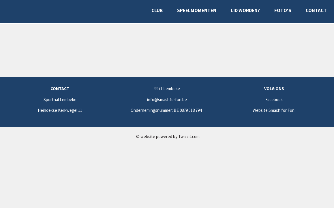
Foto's (282, 10)
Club (157, 10)
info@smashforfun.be (167, 99)
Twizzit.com (189, 136)
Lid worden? (245, 10)
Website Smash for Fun (274, 110)
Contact (316, 10)
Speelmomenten (196, 10)
